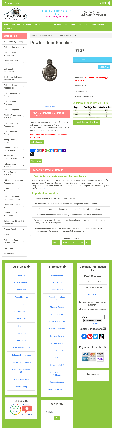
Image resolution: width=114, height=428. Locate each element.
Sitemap (21, 326)
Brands (73, 24)
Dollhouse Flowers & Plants (14, 94)
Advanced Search (21, 311)
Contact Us (7, 29)
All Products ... (9, 254)
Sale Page (16, 24)
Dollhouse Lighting (14, 110)
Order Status (57, 282)
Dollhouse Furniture (14, 47)
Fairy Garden (14, 235)
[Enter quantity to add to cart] (86, 67)
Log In (17, 3)
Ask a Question (37, 142)
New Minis (27, 24)
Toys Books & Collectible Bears (14, 157)
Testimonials (21, 319)
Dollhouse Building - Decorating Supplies (14, 198)
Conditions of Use (57, 350)
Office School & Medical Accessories (14, 181)
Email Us (92, 294)
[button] (104, 3)
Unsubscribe (93, 323)
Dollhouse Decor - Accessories (14, 86)
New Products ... (10, 248)
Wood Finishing (21, 387)
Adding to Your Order (57, 321)
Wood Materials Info (21, 371)
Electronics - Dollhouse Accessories (13, 78)
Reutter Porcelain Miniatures (11, 173)
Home (8, 3)
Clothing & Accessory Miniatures (14, 116)
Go (57, 418)
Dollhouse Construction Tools (14, 206)
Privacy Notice (57, 343)
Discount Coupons (57, 382)
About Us (21, 275)
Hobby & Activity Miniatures (14, 141)
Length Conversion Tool (86, 122)
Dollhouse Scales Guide (57, 24)
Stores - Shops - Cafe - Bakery (14, 189)
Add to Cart (104, 67)
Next (88, 242)
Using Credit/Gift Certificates (57, 373)
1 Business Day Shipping (48, 35)
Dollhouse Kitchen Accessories (14, 62)
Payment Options (57, 336)
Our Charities (21, 340)
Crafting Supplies (14, 229)
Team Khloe (21, 333)
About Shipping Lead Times (57, 298)
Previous (56, 242)
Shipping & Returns (57, 290)
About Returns (57, 314)
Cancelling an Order (57, 329)
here (44, 188)
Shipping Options (57, 307)
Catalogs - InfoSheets (21, 379)
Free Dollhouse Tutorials (21, 362)
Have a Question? (98, 24)
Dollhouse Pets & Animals (14, 132)
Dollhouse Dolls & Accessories (14, 124)
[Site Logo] (20, 14)
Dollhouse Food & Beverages (14, 102)
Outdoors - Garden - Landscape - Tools (14, 149)
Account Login (57, 275)
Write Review (36, 161)
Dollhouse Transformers (21, 355)
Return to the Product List (73, 242)
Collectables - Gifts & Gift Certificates (14, 222)
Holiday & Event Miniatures (14, 165)
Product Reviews (21, 297)
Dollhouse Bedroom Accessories (14, 54)
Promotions (39, 24)
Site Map (57, 358)
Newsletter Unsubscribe (57, 389)
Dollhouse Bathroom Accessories (12, 70)
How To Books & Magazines (10, 214)
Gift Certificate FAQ (57, 365)
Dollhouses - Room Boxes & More (14, 241)
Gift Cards (83, 24)
